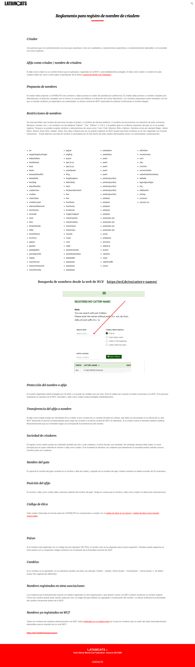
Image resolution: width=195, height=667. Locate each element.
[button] (192, 3)
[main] (97, 16)
